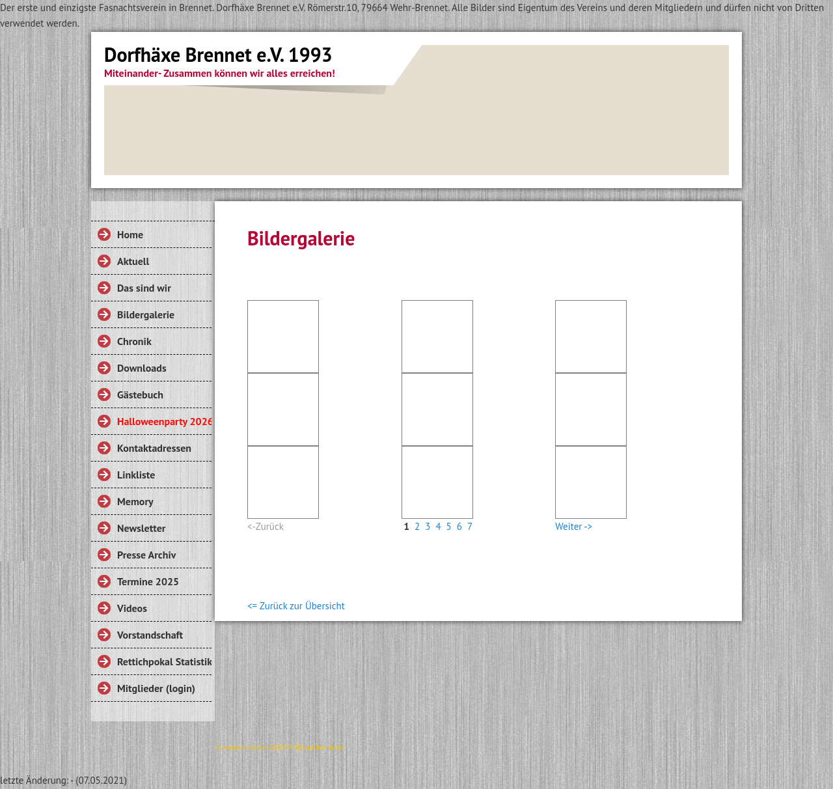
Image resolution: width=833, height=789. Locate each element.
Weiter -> (573, 526)
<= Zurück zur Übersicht (296, 606)
